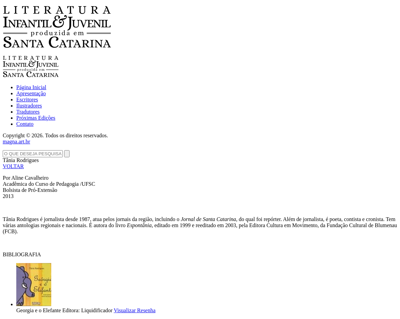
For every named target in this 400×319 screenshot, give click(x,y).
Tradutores (28, 112)
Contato (25, 124)
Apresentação (31, 93)
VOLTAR (13, 166)
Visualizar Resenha (134, 310)
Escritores (27, 99)
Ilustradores (29, 105)
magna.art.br (16, 141)
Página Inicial (31, 87)
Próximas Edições (35, 118)
